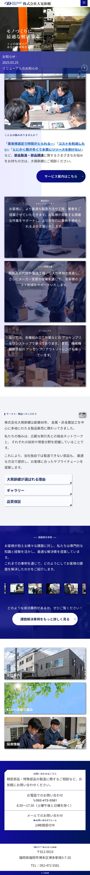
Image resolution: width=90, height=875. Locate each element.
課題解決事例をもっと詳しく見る (45, 619)
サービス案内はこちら (61, 176)
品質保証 (14, 501)
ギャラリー (15, 490)
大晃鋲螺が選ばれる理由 (26, 479)
